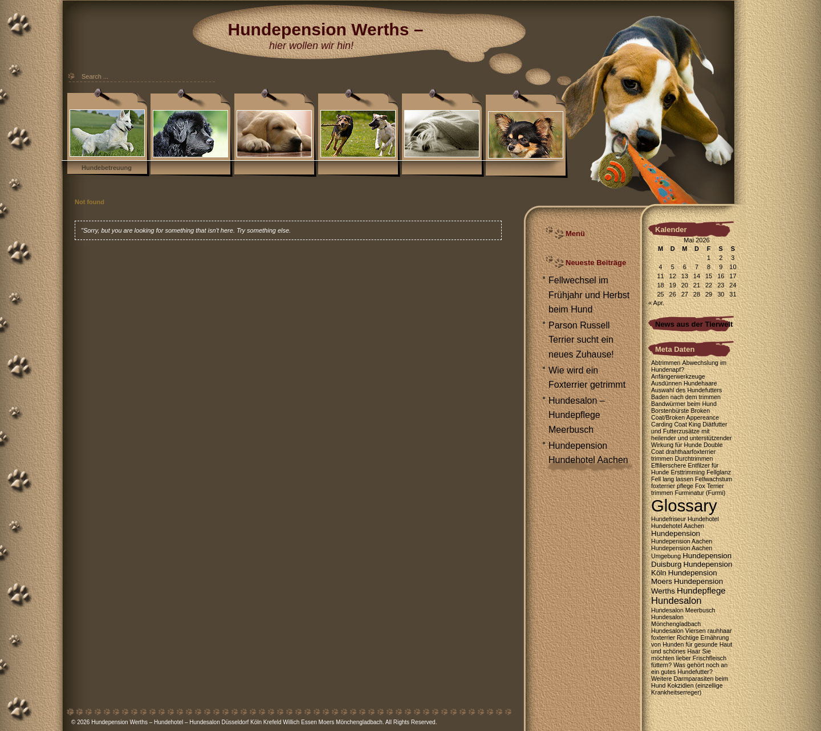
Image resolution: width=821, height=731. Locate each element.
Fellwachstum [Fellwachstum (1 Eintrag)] (713, 479)
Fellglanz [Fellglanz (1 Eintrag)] (718, 472)
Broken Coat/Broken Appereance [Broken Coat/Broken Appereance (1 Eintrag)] (685, 414)
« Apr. (656, 302)
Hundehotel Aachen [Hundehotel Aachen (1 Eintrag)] (677, 525)
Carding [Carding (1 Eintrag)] (661, 424)
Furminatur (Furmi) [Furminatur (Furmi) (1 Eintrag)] (700, 492)
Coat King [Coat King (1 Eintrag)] (687, 424)
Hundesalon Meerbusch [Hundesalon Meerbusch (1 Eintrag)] (683, 610)
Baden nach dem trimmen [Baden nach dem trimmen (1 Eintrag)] (686, 396)
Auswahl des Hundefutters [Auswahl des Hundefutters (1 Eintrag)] (686, 390)
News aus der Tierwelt (694, 324)
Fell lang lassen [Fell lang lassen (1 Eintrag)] (672, 479)
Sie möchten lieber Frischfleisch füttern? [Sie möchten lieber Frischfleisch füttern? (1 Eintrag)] (688, 658)
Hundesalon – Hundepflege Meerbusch (576, 415)
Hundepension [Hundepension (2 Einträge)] (675, 533)
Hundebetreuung (107, 167)
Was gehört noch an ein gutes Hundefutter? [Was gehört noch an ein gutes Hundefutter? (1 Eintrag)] (689, 668)
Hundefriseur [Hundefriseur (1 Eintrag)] (668, 518)
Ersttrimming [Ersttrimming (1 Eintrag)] (687, 472)
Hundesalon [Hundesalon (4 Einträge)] (676, 600)
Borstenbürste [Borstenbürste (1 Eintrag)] (670, 410)
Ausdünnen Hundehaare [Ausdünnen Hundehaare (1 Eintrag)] (684, 383)
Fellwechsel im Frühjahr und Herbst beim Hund (588, 294)
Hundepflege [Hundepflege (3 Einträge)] (701, 590)
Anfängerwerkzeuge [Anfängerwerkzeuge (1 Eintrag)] (678, 376)
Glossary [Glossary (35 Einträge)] (684, 505)
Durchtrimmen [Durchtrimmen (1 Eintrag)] (694, 458)
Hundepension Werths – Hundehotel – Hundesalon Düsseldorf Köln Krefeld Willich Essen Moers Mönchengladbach (237, 722)
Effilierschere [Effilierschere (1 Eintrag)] (668, 465)
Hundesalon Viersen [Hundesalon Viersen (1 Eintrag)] (678, 630)
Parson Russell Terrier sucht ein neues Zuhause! (581, 339)
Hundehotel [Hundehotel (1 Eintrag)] (703, 518)
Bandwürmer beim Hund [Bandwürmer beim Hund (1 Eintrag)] (684, 403)
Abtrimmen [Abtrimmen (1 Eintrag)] (666, 362)
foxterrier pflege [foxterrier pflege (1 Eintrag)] (672, 485)
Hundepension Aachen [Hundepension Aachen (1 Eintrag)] (681, 541)
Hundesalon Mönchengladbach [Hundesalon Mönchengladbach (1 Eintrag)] (676, 620)
